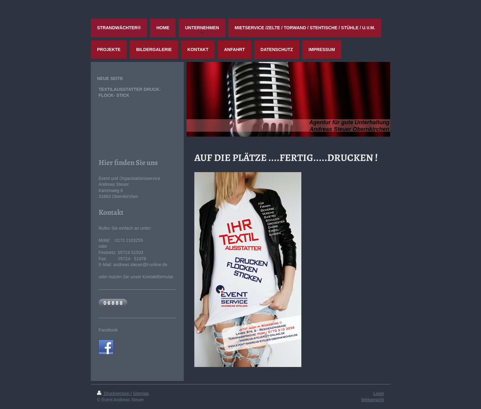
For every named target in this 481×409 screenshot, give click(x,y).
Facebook (108, 329)
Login (378, 393)
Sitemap (141, 393)
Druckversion (113, 393)
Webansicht (372, 399)
